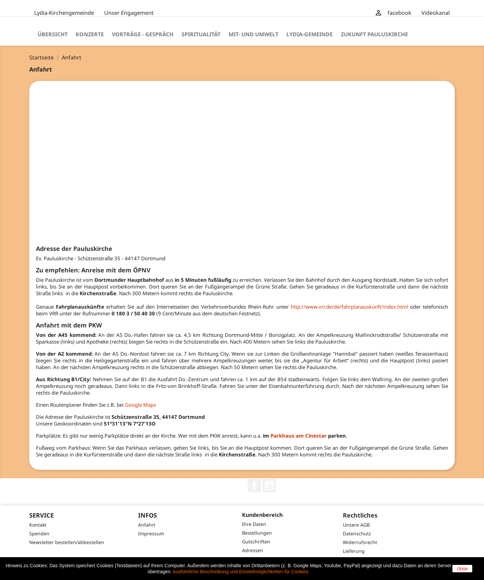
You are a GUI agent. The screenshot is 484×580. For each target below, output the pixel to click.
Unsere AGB (356, 525)
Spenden (39, 533)
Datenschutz (357, 533)
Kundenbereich (262, 515)
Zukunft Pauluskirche (374, 34)
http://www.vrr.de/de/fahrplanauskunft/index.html (349, 306)
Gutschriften (256, 541)
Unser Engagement (129, 12)
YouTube (269, 485)
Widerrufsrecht (360, 542)
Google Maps (140, 404)
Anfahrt (146, 525)
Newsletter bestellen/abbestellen (66, 542)
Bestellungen (257, 533)
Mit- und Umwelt (253, 34)
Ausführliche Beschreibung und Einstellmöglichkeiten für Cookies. (241, 571)
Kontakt (37, 525)
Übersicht (53, 34)
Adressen (252, 550)
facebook (399, 12)
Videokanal (435, 12)
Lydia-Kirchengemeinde (64, 12)
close (462, 568)
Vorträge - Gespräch (142, 34)
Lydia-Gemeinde (309, 34)
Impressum (151, 533)
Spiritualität (201, 34)
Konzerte (90, 34)
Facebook (254, 485)
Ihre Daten (254, 524)
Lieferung (354, 551)
